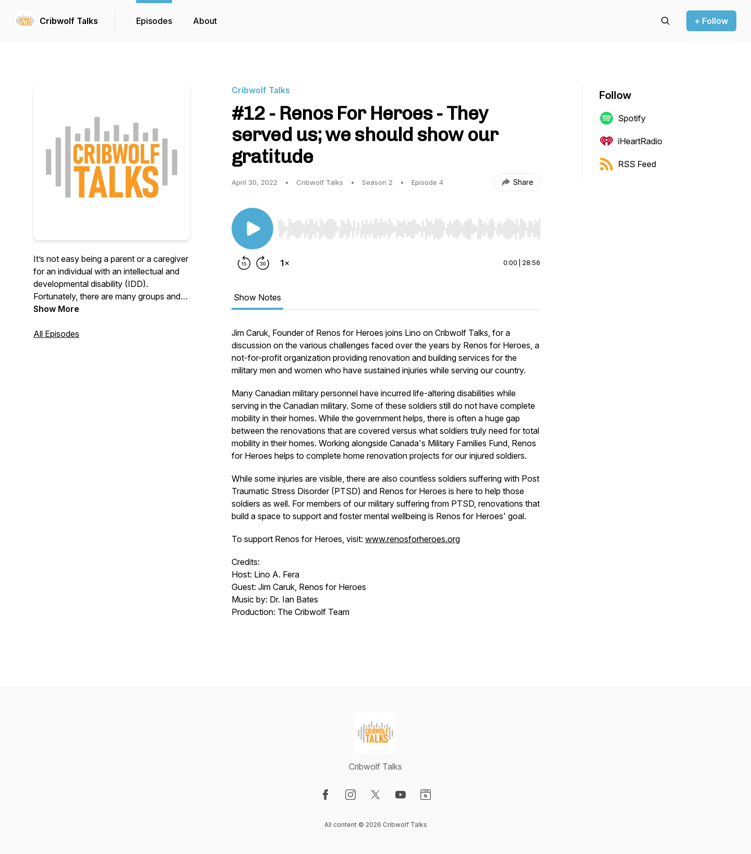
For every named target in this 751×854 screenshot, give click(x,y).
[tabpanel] (386, 477)
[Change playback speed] (284, 263)
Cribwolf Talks (69, 21)
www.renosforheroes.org (412, 539)
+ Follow (711, 21)
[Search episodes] (665, 21)
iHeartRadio (630, 141)
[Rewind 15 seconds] (244, 263)
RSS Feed (627, 164)
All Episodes (56, 334)
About (205, 21)
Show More (56, 309)
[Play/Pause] (252, 228)
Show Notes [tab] (257, 297)
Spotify (622, 118)
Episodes (154, 21)
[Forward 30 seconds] (263, 263)
